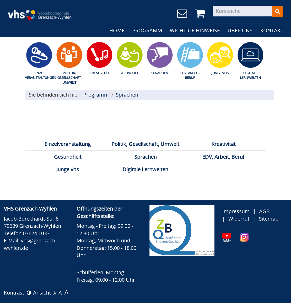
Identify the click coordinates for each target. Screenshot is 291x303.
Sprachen (159, 73)
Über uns (240, 30)
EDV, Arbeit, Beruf (190, 75)
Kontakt (271, 30)
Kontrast (17, 292)
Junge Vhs (220, 73)
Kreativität (99, 73)
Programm (147, 30)
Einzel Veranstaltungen (39, 75)
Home (117, 30)
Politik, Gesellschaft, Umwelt (69, 78)
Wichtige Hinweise (195, 30)
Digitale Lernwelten (250, 75)
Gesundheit (129, 73)
